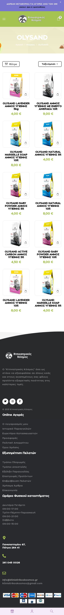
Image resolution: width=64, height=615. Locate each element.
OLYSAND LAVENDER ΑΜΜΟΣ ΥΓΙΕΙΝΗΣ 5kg (16, 106)
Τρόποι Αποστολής (14, 467)
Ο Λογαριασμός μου (15, 424)
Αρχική (19, 45)
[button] (58, 19)
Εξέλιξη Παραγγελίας (15, 472)
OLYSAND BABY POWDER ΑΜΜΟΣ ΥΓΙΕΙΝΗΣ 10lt (48, 254)
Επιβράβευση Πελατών (16, 481)
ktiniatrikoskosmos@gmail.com (22, 583)
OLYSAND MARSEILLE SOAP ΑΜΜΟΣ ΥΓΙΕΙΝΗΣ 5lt (48, 303)
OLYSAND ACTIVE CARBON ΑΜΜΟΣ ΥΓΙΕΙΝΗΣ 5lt (16, 254)
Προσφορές (10, 438)
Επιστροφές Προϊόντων (17, 476)
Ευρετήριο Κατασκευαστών (19, 433)
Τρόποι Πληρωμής (13, 462)
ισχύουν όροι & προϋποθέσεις (32, 7)
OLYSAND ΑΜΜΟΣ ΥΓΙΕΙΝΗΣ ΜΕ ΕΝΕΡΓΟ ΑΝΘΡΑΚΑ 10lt (48, 106)
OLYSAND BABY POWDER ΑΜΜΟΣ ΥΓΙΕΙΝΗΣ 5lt (16, 206)
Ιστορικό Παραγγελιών (16, 429)
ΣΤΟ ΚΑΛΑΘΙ (26, 94)
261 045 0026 (11, 563)
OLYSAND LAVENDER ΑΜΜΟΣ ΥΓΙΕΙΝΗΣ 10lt (16, 303)
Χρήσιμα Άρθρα (12, 486)
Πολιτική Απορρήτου (15, 443)
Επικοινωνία (9, 490)
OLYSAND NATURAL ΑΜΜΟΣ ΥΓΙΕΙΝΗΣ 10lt (48, 206)
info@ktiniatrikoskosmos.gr (20, 580)
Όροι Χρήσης (10, 447)
